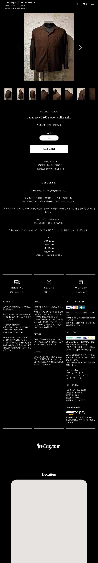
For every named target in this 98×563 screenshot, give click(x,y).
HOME (7, 6)
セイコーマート (72, 378)
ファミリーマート (73, 373)
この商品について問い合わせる (49, 169)
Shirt (21, 6)
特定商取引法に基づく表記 (49, 165)
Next (79, 47)
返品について (49, 161)
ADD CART (49, 149)
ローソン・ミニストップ (76, 375)
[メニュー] (91, 4)
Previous (19, 47)
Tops (14, 6)
